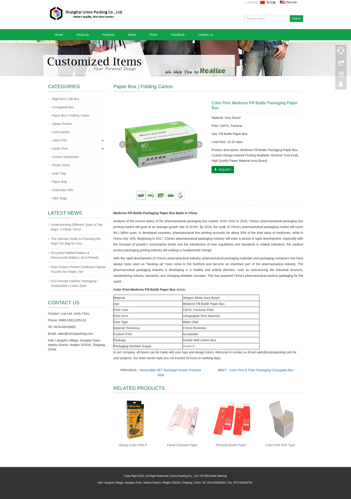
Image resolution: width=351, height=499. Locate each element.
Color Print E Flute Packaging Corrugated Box (261, 370)
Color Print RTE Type (280, 445)
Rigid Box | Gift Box (65, 99)
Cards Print (60, 148)
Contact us (205, 34)
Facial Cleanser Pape (182, 445)
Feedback (177, 34)
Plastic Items (61, 165)
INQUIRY (222, 169)
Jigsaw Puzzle (62, 124)
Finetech (189, 346)
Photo (153, 34)
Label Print (59, 140)
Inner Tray (59, 173)
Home (59, 34)
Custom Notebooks (65, 157)
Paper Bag (59, 181)
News (132, 34)
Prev (122, 144)
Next (199, 144)
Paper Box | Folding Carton (71, 115)
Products (108, 34)
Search (296, 18)
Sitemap (222, 476)
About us (82, 34)
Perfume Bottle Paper (231, 445)
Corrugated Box (63, 107)
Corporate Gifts (62, 190)
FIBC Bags (59, 198)
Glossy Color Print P (133, 445)
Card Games (61, 132)
